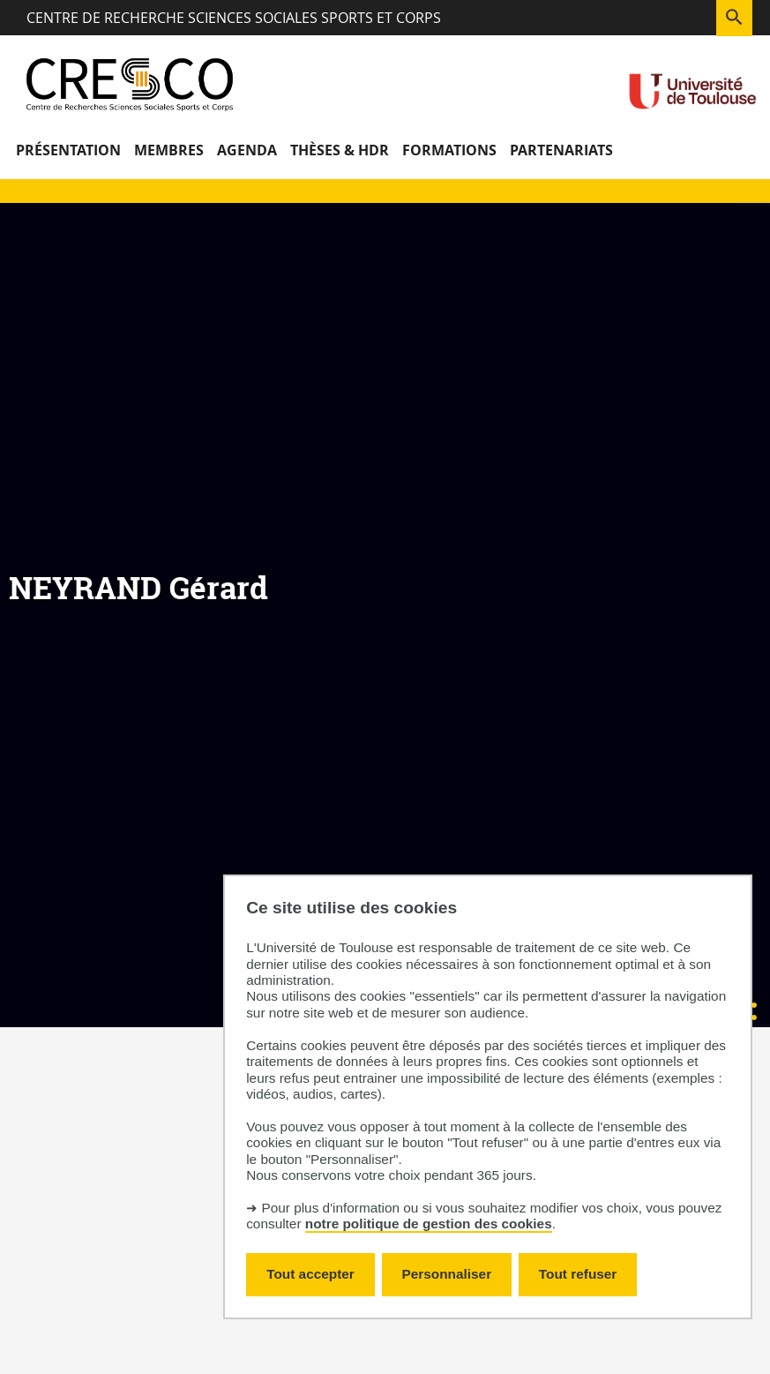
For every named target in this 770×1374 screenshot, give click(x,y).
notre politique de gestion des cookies (428, 1223)
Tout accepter (310, 1273)
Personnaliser (447, 1273)
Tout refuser (578, 1273)
